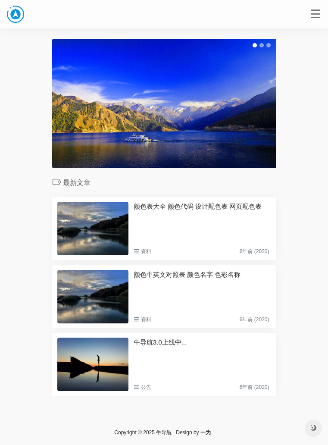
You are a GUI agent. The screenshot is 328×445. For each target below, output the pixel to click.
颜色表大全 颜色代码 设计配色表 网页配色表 (198, 206)
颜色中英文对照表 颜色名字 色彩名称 (187, 274)
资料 (146, 251)
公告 (146, 387)
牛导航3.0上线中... (160, 342)
